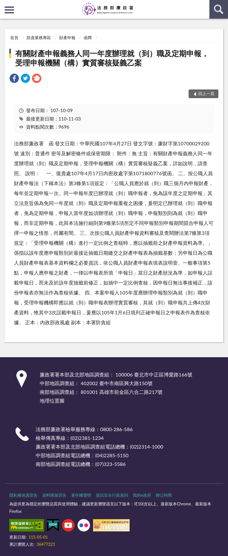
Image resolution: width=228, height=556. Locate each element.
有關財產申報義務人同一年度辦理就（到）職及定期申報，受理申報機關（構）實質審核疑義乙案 (112, 58)
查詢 (218, 9)
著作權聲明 (81, 495)
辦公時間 (164, 495)
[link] (14, 79)
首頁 (14, 37)
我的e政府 (142, 495)
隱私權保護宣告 (23, 495)
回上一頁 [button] (206, 93)
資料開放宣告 (54, 495)
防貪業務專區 (39, 37)
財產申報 (67, 37)
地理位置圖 (52, 400)
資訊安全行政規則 (112, 495)
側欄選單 (9, 10)
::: (5, 4)
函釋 (88, 37)
